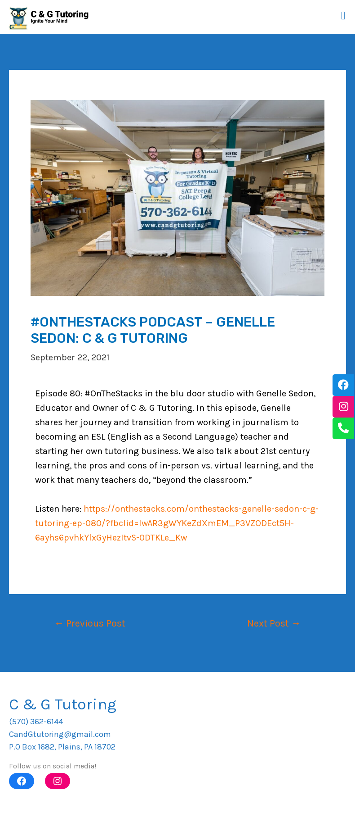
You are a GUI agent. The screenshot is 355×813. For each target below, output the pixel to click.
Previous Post (89, 623)
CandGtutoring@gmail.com (60, 734)
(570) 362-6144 (36, 722)
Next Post (274, 623)
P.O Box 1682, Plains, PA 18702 (62, 747)
